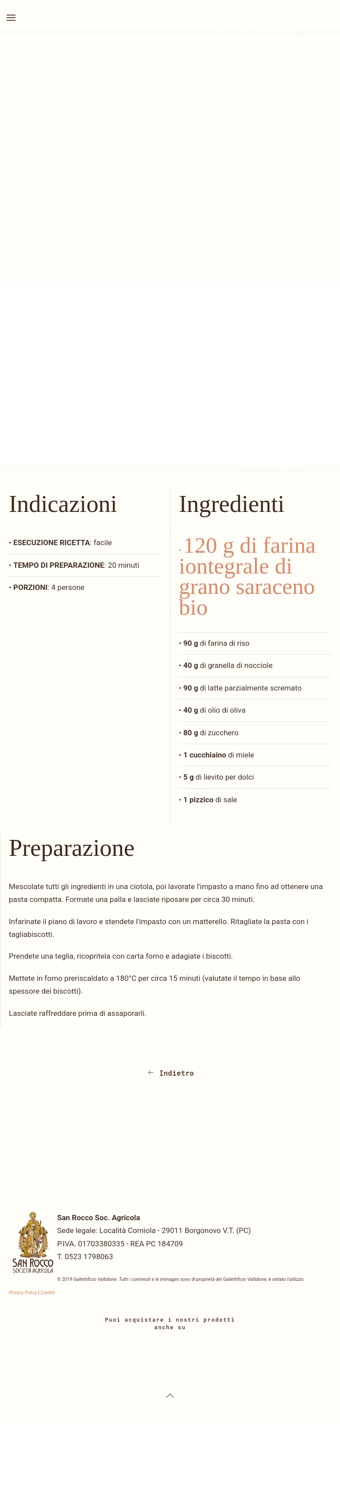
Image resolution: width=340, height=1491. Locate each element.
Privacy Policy (23, 1293)
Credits (47, 1293)
